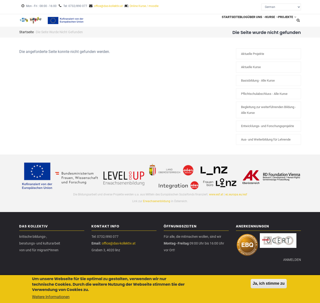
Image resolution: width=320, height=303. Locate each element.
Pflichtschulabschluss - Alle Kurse (264, 97)
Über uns (243, 22)
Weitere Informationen (51, 298)
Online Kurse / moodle (144, 6)
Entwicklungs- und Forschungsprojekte (267, 129)
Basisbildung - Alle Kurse (258, 83)
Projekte (284, 22)
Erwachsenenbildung (157, 204)
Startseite (208, 22)
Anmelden (290, 268)
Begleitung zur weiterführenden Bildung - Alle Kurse (268, 113)
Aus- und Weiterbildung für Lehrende (266, 142)
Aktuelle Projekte (252, 57)
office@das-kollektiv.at (108, 6)
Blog (225, 22)
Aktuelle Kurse (251, 70)
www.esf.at (216, 197)
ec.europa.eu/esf (236, 197)
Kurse (264, 22)
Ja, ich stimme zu (269, 284)
